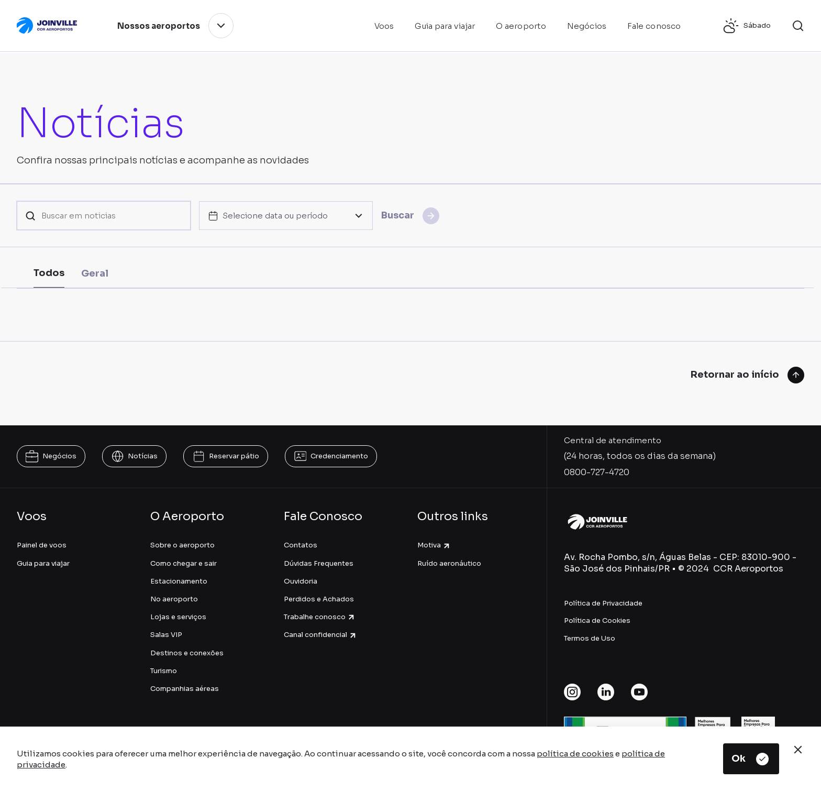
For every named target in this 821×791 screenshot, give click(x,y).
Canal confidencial (320, 634)
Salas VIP (166, 634)
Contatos (300, 545)
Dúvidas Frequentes (318, 563)
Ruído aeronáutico (449, 563)
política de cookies (575, 754)
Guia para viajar (43, 563)
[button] (798, 25)
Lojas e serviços (178, 616)
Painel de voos (41, 545)
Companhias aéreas (184, 688)
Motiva (434, 545)
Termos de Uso (589, 638)
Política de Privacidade (603, 603)
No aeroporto (174, 599)
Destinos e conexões (187, 653)
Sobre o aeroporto (182, 545)
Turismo (163, 670)
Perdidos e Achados (319, 599)
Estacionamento (178, 581)
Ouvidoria (300, 581)
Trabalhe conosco (320, 616)
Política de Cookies (597, 620)
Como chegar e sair (183, 563)
